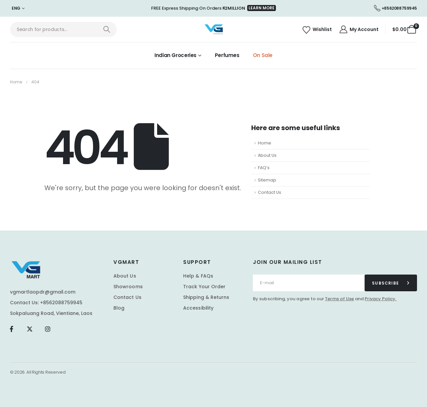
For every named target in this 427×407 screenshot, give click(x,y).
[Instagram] (48, 329)
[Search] (106, 29)
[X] (29, 329)
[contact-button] (391, 283)
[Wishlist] (317, 29)
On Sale (263, 55)
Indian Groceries (175, 55)
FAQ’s (264, 167)
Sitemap (267, 180)
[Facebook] (11, 329)
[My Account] (359, 29)
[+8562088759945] (395, 8)
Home (264, 143)
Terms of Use (339, 299)
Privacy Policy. (380, 299)
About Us (267, 155)
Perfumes (227, 55)
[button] (261, 8)
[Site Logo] (213, 29)
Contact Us (269, 192)
